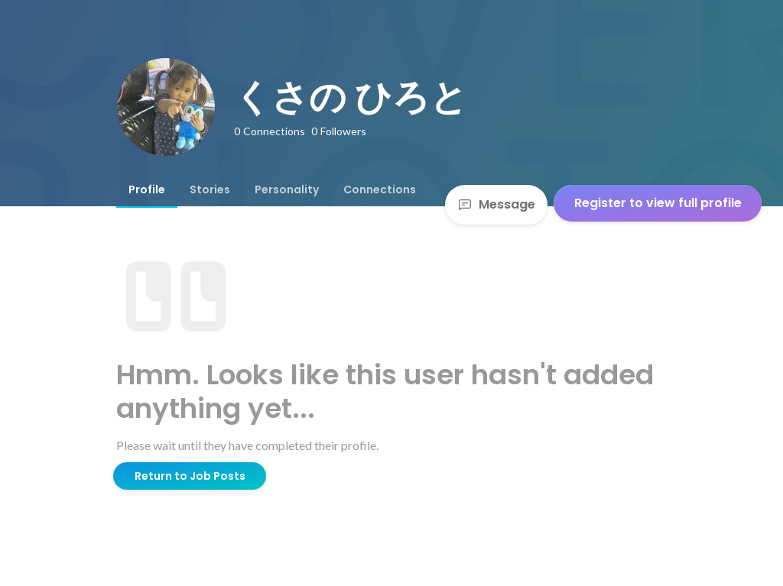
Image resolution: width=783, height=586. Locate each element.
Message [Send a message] (496, 204)
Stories (210, 189)
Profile (146, 189)
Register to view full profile (658, 203)
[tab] (146, 189)
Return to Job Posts (190, 476)
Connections (379, 189)
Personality (287, 189)
